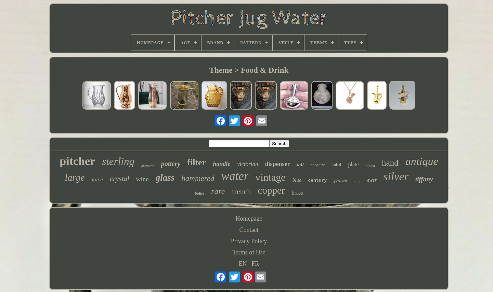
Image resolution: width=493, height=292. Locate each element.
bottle (199, 193)
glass (165, 177)
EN (243, 263)
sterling (118, 161)
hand (390, 162)
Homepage (249, 218)
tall (300, 164)
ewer (371, 180)
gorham (340, 180)
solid (336, 164)
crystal (119, 179)
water (235, 176)
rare (218, 191)
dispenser (277, 164)
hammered (197, 178)
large (75, 177)
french (241, 191)
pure (357, 181)
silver (396, 176)
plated (370, 166)
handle (221, 164)
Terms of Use (248, 252)
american (147, 166)
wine (142, 179)
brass (297, 193)
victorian (247, 164)
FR (255, 263)
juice (97, 179)
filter (196, 162)
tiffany (424, 179)
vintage (270, 177)
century (317, 180)
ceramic (318, 164)
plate (353, 164)
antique (421, 161)
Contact (248, 229)
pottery (171, 163)
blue (297, 180)
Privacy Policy (249, 241)
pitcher (77, 161)
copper (271, 190)
